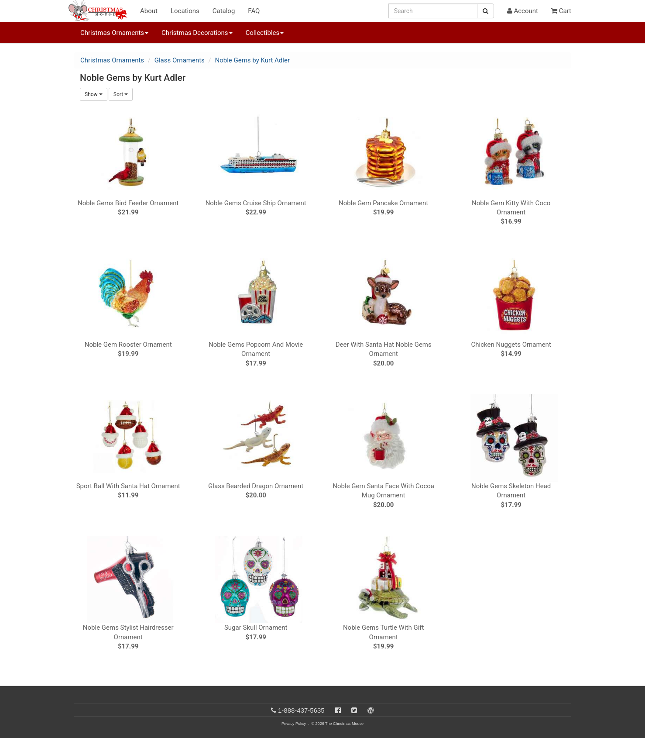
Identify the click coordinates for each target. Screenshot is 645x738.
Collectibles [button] (265, 33)
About (149, 11)
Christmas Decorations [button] (196, 33)
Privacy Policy (293, 723)
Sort (120, 94)
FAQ (254, 11)
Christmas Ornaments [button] (114, 33)
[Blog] (370, 710)
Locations (185, 11)
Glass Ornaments (179, 60)
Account (522, 11)
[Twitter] (354, 710)
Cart (561, 11)
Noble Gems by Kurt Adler (252, 60)
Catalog (224, 11)
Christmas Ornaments (112, 60)
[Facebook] (338, 710)
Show (94, 94)
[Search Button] (485, 10)
